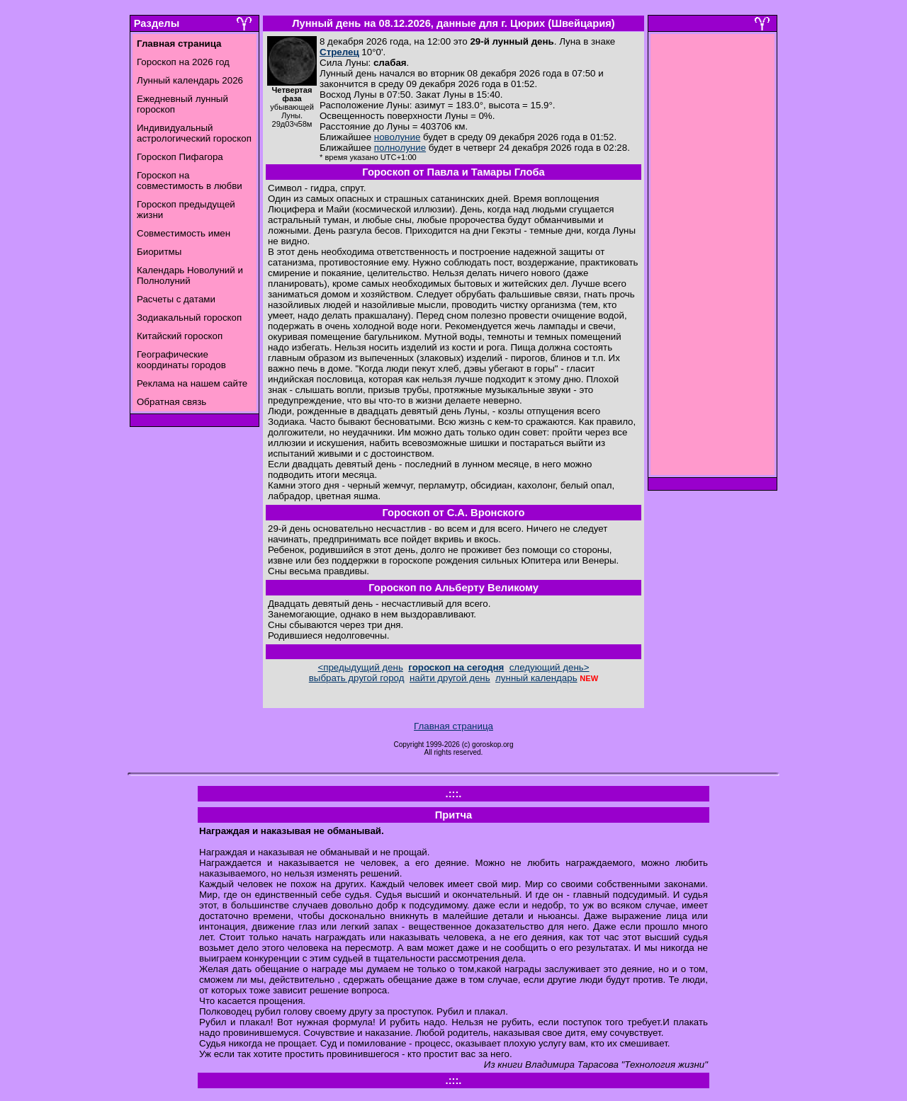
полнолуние (400, 147)
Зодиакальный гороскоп (189, 317)
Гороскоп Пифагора (180, 157)
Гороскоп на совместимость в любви (189, 180)
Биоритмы (159, 251)
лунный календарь (536, 678)
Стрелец (339, 52)
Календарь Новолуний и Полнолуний (190, 275)
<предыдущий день (359, 667)
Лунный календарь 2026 (190, 80)
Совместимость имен (183, 233)
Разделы (156, 23)
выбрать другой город (357, 678)
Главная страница (453, 726)
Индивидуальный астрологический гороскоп (194, 133)
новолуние (397, 137)
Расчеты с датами (176, 299)
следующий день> (549, 667)
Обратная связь (171, 402)
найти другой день (450, 678)
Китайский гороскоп (179, 336)
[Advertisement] (713, 258)
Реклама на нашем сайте (192, 383)
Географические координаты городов (181, 359)
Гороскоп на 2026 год (183, 62)
